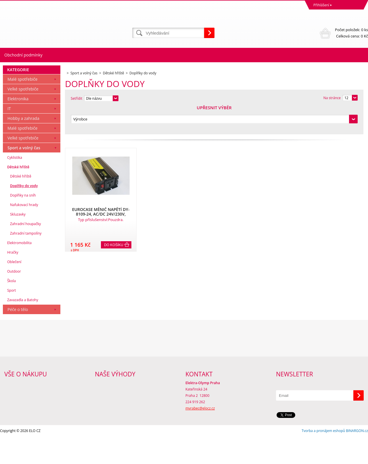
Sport (11, 317)
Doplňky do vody (24, 213)
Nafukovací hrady (24, 232)
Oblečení (14, 289)
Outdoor (14, 298)
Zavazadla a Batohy (22, 327)
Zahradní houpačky (25, 251)
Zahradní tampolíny (25, 260)
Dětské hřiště (18, 194)
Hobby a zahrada (23, 145)
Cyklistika (14, 184)
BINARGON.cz (357, 458)
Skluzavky (18, 241)
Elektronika (17, 126)
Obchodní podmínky (23, 55)
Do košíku (113, 218)
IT (9, 136)
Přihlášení (321, 5)
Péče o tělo (17, 336)
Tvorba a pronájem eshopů (323, 458)
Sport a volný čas (23, 175)
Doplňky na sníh (23, 222)
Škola (11, 308)
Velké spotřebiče (23, 116)
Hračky (12, 279)
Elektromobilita (19, 270)
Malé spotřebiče (22, 106)
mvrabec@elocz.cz (200, 435)
